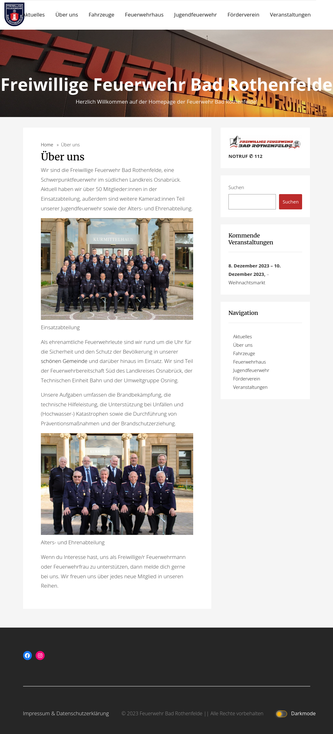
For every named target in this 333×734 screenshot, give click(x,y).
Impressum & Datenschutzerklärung (66, 713)
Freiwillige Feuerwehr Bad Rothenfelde (167, 84)
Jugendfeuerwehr (195, 14)
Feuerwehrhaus (144, 14)
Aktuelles (33, 14)
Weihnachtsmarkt (246, 282)
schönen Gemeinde (64, 361)
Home (47, 145)
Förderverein (243, 14)
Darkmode (294, 713)
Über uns (66, 14)
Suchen (236, 187)
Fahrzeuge (101, 14)
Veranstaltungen (290, 14)
